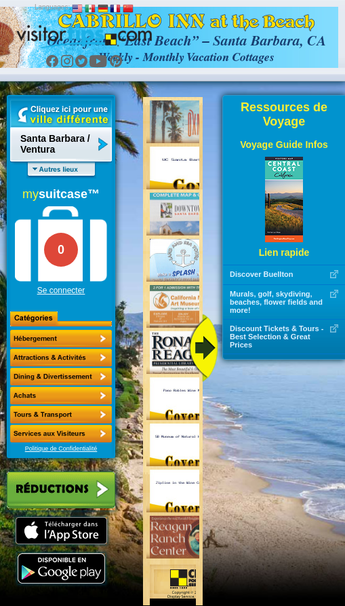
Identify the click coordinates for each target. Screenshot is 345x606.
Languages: (52, 7)
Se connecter (61, 290)
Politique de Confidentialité (61, 448)
